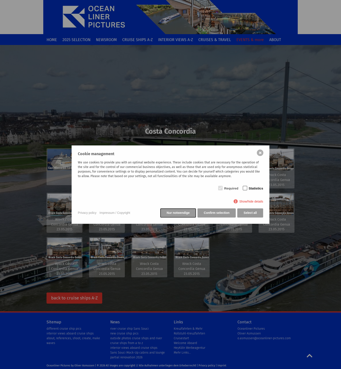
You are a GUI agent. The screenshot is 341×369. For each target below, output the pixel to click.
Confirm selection (216, 212)
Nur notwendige (178, 212)
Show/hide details (251, 201)
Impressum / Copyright (115, 212)
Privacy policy (87, 212)
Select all (250, 212)
